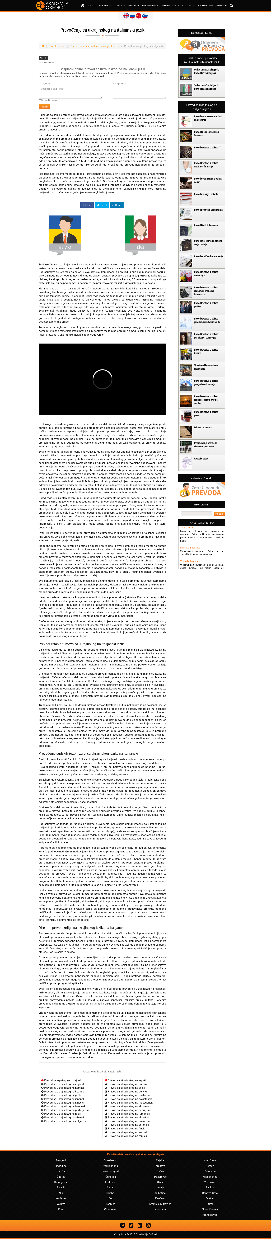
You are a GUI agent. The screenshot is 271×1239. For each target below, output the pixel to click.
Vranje (160, 1187)
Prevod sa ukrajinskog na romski (127, 1136)
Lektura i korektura (203, 427)
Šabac (110, 1187)
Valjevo (61, 1203)
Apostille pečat (201, 458)
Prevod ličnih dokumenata (206, 225)
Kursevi (120, 5)
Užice (160, 1182)
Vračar (210, 1198)
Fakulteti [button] (188, 5)
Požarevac (160, 1176)
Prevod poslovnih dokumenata (208, 209)
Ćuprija (61, 1176)
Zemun (210, 1165)
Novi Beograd (110, 1171)
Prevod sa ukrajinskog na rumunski (129, 1113)
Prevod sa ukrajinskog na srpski (127, 1080)
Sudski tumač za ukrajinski (206, 69)
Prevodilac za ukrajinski (205, 73)
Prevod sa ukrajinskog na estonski (128, 1124)
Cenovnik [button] (105, 5)
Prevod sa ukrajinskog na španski (64, 1091)
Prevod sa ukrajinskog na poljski (127, 1091)
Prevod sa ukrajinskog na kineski (64, 1102)
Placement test (205, 5)
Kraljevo (160, 1165)
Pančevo (160, 1198)
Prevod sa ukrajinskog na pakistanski (130, 1099)
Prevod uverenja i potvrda (206, 194)
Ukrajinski (45, 83)
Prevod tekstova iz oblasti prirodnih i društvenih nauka (207, 320)
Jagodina (61, 1165)
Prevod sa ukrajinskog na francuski (65, 1106)
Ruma (210, 1203)
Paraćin (61, 1187)
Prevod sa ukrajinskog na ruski (62, 1113)
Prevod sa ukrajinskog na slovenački (130, 1106)
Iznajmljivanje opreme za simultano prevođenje (205, 444)
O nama (221, 5)
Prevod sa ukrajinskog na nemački (64, 1087)
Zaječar (160, 1160)
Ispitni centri (150, 5)
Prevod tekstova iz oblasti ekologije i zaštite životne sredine (206, 400)
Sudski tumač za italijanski (206, 85)
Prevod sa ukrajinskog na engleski (64, 1084)
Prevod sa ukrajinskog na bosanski (129, 1121)
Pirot (61, 1209)
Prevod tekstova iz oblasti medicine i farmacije (206, 164)
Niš (61, 1193)
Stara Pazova (210, 1209)
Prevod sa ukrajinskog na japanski (64, 1099)
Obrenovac (110, 1209)
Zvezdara (160, 1209)
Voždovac (210, 1182)
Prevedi (44, 106)
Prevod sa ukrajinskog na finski (126, 1128)
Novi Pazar (210, 1160)
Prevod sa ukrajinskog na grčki (62, 1095)
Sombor (110, 1193)
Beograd (61, 1160)
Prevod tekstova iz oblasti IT (207, 147)
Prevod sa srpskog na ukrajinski (63, 1080)
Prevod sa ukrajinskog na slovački (128, 1117)
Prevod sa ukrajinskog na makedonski (130, 1102)
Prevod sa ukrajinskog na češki (126, 1087)
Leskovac (110, 1182)
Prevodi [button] (133, 5)
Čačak (160, 1171)
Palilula (210, 1187)
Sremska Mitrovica (160, 1203)
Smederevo (110, 1160)
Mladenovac (210, 1176)
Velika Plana (110, 1165)
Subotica (160, 1193)
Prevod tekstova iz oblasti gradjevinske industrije (206, 382)
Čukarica (110, 1176)
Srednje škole (170, 5)
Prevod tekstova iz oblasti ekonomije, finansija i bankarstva (206, 291)
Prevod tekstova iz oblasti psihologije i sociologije (206, 335)
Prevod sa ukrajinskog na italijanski (65, 1121)
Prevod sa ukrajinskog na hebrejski (129, 1110)
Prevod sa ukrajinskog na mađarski (129, 1095)
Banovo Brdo (210, 1193)
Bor (111, 1198)
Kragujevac (61, 1182)
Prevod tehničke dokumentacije (208, 256)
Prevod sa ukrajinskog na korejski (128, 1132)
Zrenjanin (210, 1171)
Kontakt (92, 5)
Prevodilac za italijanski (205, 88)
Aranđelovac (210, 1214)
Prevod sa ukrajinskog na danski (127, 1084)
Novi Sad (61, 1171)
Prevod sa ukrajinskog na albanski (64, 1117)
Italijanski (119, 83)
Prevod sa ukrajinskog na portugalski (66, 1110)
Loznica (110, 1203)
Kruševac (61, 1198)
